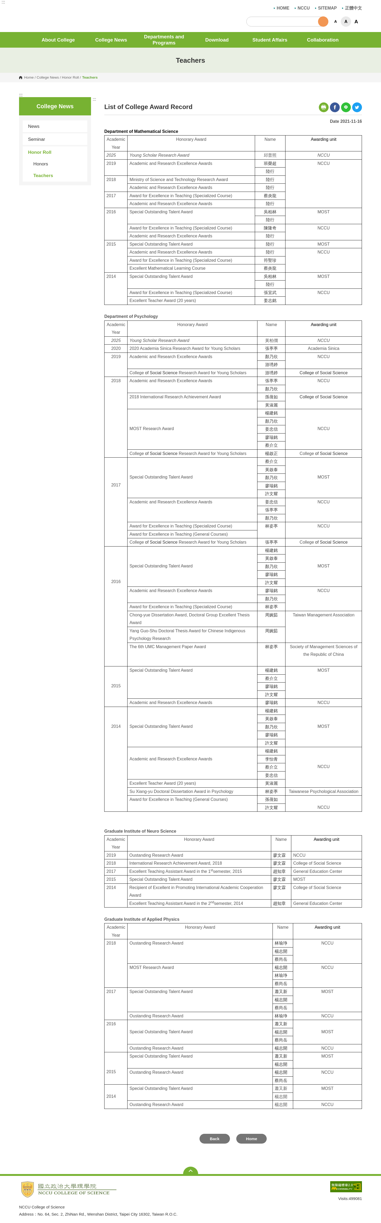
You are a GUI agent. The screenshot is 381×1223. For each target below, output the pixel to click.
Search (323, 21)
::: (3, 2)
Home (29, 77)
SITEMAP (326, 8)
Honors (40, 163)
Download (217, 40)
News (33, 126)
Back (214, 1138)
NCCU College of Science (23, 9)
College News (111, 40)
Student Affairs (269, 40)
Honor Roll (70, 77)
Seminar (36, 139)
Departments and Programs (164, 40)
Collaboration (323, 40)
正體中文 (352, 8)
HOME (281, 8)
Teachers (43, 175)
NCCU (302, 8)
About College (58, 40)
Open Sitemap (190, 1171)
